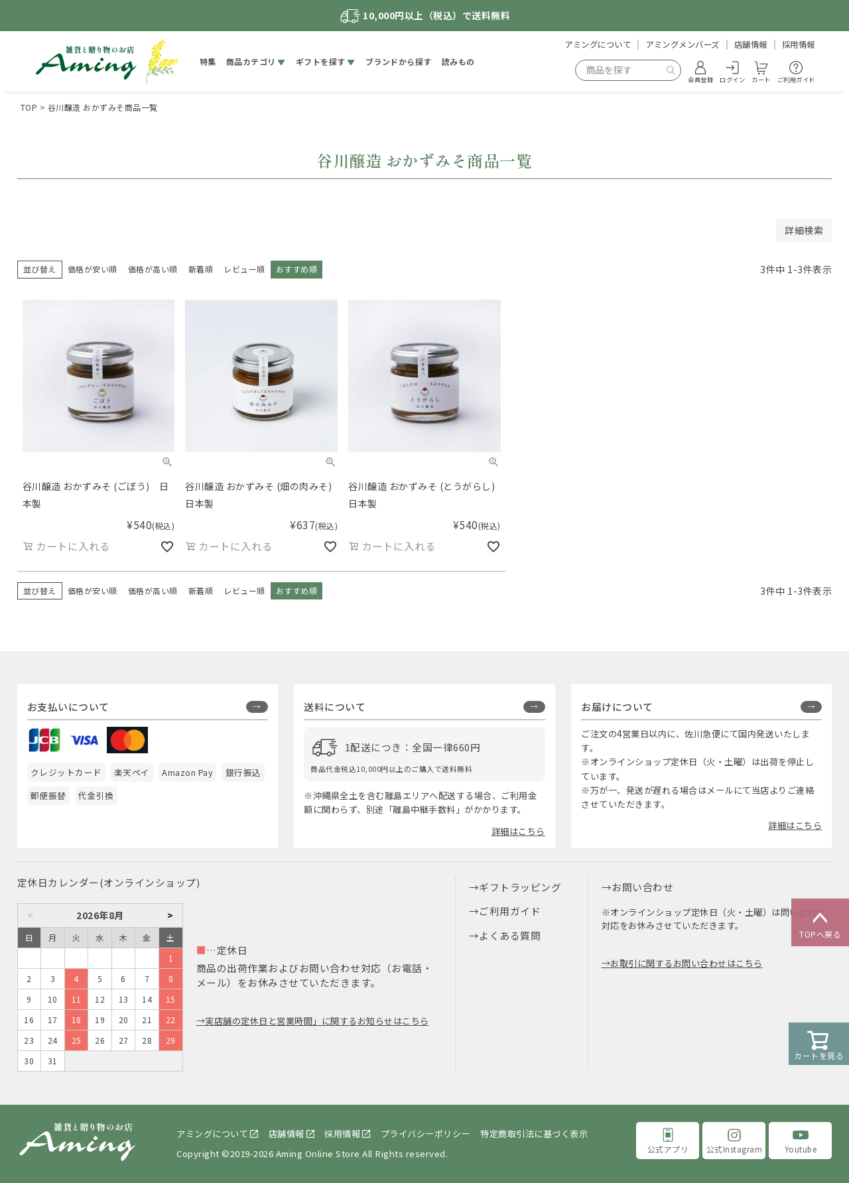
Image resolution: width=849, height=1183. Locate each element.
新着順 (201, 269)
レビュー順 (244, 269)
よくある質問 (510, 935)
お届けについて (617, 707)
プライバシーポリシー (425, 1133)
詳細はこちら (518, 831)
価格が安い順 (92, 269)
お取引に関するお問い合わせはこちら (686, 963)
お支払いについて (68, 707)
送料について (334, 707)
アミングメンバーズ (682, 44)
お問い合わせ (642, 887)
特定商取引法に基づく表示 (534, 1133)
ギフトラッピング (520, 887)
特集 (208, 61)
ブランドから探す (398, 61)
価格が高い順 (153, 269)
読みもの (458, 61)
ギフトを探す (321, 61)
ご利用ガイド (510, 911)
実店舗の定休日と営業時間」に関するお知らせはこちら (317, 1021)
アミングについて (597, 44)
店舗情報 (750, 44)
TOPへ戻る (820, 923)
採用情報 (798, 44)
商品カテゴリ (251, 61)
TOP (29, 107)
